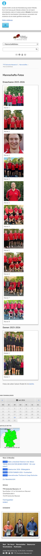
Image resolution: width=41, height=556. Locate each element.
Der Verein (11, 544)
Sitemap (25, 55)
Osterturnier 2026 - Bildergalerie (16, 469)
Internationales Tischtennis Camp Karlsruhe (20, 475)
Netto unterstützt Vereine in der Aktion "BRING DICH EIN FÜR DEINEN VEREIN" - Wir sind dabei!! (19, 464)
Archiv (31, 384)
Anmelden (29, 551)
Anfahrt (5, 502)
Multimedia (17, 547)
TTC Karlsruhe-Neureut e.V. (10, 64)
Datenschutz (22, 55)
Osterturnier (31, 544)
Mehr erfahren (7, 20)
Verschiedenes (7, 547)
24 (15, 417)
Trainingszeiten (8, 500)
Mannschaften (23, 64)
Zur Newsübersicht (9, 479)
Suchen (36, 49)
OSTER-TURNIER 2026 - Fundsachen (17, 472)
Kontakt (17, 55)
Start (4, 544)
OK (5, 25)
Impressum (19, 55)
